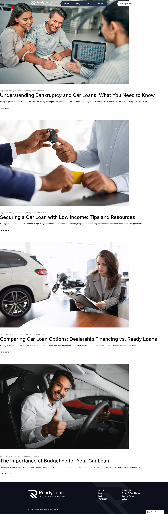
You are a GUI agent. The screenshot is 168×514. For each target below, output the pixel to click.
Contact (100, 3)
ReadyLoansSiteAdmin (34, 90)
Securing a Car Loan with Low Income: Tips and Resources (67, 217)
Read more (5, 108)
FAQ (88, 3)
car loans (18, 91)
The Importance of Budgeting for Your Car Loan (54, 461)
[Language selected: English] (155, 512)
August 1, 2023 (6, 456)
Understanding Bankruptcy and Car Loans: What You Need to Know (77, 95)
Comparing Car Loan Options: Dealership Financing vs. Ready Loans (78, 339)
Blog (78, 3)
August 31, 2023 (6, 91)
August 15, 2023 (6, 334)
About (67, 3)
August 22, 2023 (6, 213)
